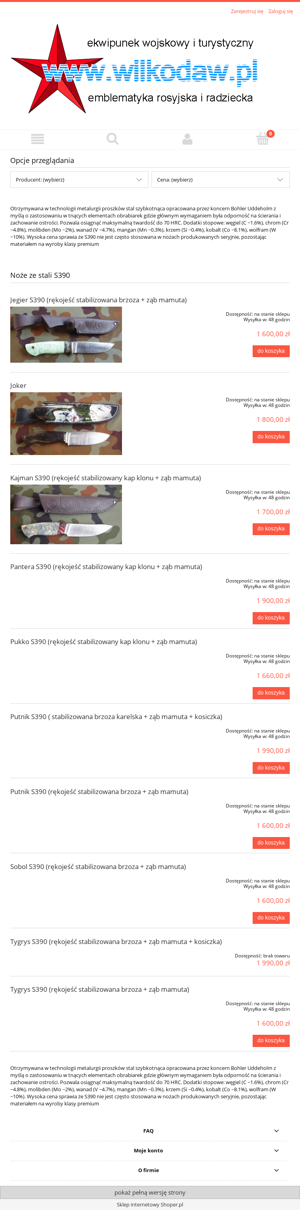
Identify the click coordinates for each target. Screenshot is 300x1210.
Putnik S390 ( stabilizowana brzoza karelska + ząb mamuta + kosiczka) (116, 716)
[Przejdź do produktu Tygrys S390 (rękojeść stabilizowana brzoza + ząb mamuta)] (66, 1002)
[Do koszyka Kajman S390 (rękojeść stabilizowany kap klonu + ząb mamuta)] (271, 529)
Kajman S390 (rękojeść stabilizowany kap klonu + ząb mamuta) (105, 477)
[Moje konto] (187, 139)
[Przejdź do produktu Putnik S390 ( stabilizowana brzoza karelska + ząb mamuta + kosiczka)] (66, 729)
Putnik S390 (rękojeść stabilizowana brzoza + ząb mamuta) (99, 791)
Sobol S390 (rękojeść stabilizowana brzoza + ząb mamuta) (98, 866)
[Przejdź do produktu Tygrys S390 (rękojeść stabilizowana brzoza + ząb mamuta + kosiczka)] (66, 954)
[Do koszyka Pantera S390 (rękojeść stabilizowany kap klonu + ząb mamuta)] (271, 618)
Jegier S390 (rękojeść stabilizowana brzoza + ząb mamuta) (98, 299)
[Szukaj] (112, 138)
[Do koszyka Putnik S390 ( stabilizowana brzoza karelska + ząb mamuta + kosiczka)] (271, 768)
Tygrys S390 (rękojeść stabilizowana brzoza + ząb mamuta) (99, 989)
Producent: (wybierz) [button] (40, 179)
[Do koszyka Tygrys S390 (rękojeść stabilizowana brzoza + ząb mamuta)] (271, 1041)
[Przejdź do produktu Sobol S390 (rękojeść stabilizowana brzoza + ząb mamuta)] (66, 879)
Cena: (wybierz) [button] (175, 179)
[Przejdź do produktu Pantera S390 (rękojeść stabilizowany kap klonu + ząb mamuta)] (66, 579)
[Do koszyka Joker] (271, 437)
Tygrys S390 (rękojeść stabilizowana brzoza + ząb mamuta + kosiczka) (116, 941)
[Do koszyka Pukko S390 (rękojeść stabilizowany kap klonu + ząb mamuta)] (271, 693)
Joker (18, 385)
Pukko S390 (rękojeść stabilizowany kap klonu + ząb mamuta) (103, 641)
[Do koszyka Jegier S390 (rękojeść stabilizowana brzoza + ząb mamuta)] (271, 351)
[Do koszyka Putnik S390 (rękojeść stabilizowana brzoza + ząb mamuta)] (271, 843)
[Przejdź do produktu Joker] (66, 423)
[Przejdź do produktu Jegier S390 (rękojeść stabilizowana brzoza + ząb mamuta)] (66, 335)
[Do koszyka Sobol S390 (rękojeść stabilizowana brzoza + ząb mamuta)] (271, 918)
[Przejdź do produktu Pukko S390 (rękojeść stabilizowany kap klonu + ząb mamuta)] (66, 654)
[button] (37, 139)
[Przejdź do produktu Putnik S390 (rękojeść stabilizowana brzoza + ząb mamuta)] (66, 804)
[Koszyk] (262, 138)
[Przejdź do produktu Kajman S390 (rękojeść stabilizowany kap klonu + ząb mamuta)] (66, 514)
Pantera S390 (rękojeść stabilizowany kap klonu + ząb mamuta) (106, 566)
